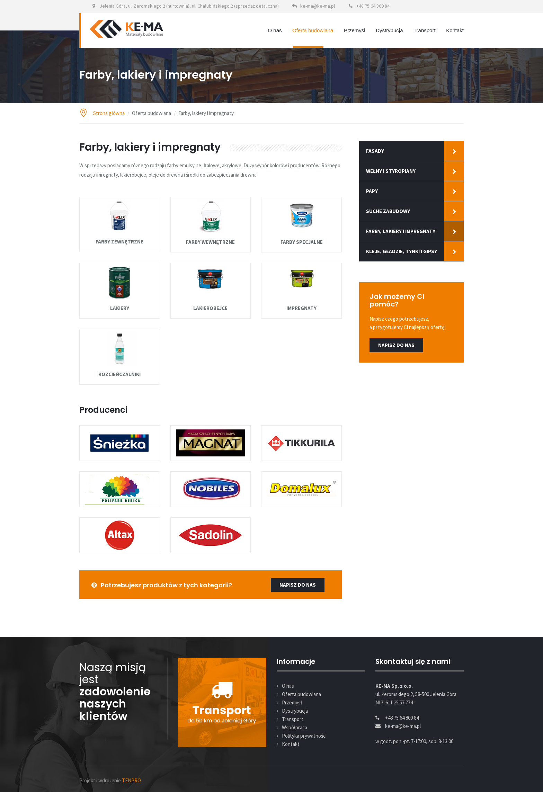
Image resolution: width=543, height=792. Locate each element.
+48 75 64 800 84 (373, 6)
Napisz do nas (396, 345)
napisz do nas (297, 584)
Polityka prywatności (304, 735)
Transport (424, 30)
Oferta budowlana (312, 30)
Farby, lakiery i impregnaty (400, 231)
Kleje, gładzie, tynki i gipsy (401, 251)
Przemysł (354, 30)
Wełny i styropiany (391, 171)
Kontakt (455, 30)
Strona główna (109, 113)
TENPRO (131, 780)
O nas (275, 30)
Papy (372, 191)
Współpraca (294, 727)
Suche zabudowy (388, 211)
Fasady (375, 151)
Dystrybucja (389, 30)
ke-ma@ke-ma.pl (317, 6)
